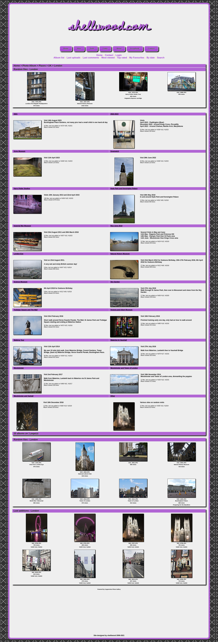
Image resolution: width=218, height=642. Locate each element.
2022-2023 (114, 114)
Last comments (91, 57)
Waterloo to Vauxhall (119, 340)
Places (42, 66)
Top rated (122, 57)
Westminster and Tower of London (124, 368)
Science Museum (20, 282)
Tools (92, 49)
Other (113, 396)
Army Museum (19, 151)
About (119, 49)
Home (65, 49)
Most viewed (108, 57)
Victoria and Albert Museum (121, 310)
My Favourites (136, 57)
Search (160, 57)
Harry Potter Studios (22, 189)
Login (119, 55)
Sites (79, 49)
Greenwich (115, 151)
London (58, 66)
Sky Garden (115, 282)
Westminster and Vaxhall (23, 396)
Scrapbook (134, 49)
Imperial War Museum (22, 226)
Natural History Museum (120, 254)
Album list (59, 57)
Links (105, 49)
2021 (16, 114)
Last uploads (73, 57)
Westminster (19, 368)
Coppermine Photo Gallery (113, 589)
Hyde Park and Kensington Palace (124, 189)
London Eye (18, 254)
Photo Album (29, 66)
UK (50, 66)
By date (151, 57)
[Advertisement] (109, 610)
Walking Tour (19, 340)
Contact (151, 49)
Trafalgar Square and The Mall (26, 310)
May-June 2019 (116, 226)
